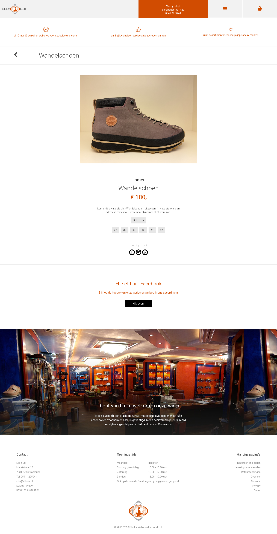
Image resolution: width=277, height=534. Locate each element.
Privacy (256, 485)
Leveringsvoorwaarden (248, 467)
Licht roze (138, 220)
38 (124, 230)
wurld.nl (157, 527)
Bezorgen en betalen (249, 462)
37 (115, 230)
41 (152, 230)
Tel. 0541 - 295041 (26, 476)
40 (143, 230)
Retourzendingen (251, 472)
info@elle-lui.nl (24, 481)
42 (161, 230)
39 (133, 230)
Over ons (256, 476)
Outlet (257, 490)
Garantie (256, 481)
